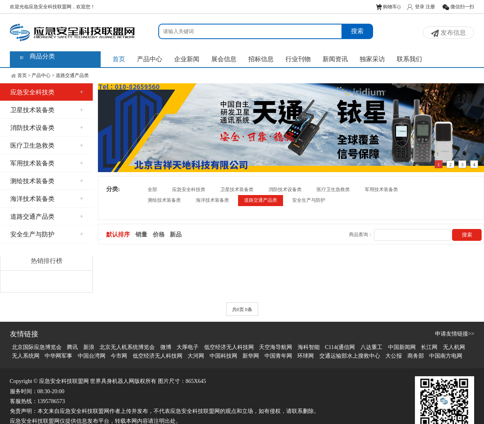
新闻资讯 (335, 59)
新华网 (250, 356)
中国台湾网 (91, 356)
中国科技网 (223, 356)
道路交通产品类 (72, 75)
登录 (419, 6)
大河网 (196, 356)
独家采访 (372, 59)
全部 (152, 189)
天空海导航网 (275, 347)
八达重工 (371, 347)
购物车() (388, 6)
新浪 (88, 347)
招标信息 (261, 59)
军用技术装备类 (46, 163)
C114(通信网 (340, 347)
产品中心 (149, 59)
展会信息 (223, 59)
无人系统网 (25, 356)
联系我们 (409, 59)
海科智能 (309, 347)
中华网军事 (58, 356)
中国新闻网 (402, 347)
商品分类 (42, 56)
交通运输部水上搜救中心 (349, 356)
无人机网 (454, 347)
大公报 (393, 356)
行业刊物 (298, 59)
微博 (165, 347)
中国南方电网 (445, 356)
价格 (159, 234)
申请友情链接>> (455, 334)
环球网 (305, 356)
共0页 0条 (242, 309)
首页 (119, 59)
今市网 (119, 356)
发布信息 (448, 33)
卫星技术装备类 (46, 110)
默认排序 (118, 234)
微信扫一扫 (458, 6)
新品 (176, 234)
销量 (141, 234)
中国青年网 (278, 356)
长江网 (429, 347)
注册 (430, 6)
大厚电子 (187, 347)
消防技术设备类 (46, 128)
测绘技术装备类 (46, 181)
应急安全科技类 (46, 92)
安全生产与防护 (46, 234)
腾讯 (72, 347)
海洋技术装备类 (46, 199)
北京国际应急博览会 (37, 347)
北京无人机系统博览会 (127, 347)
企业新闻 (186, 59)
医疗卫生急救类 (46, 145)
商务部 (415, 356)
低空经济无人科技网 (229, 347)
